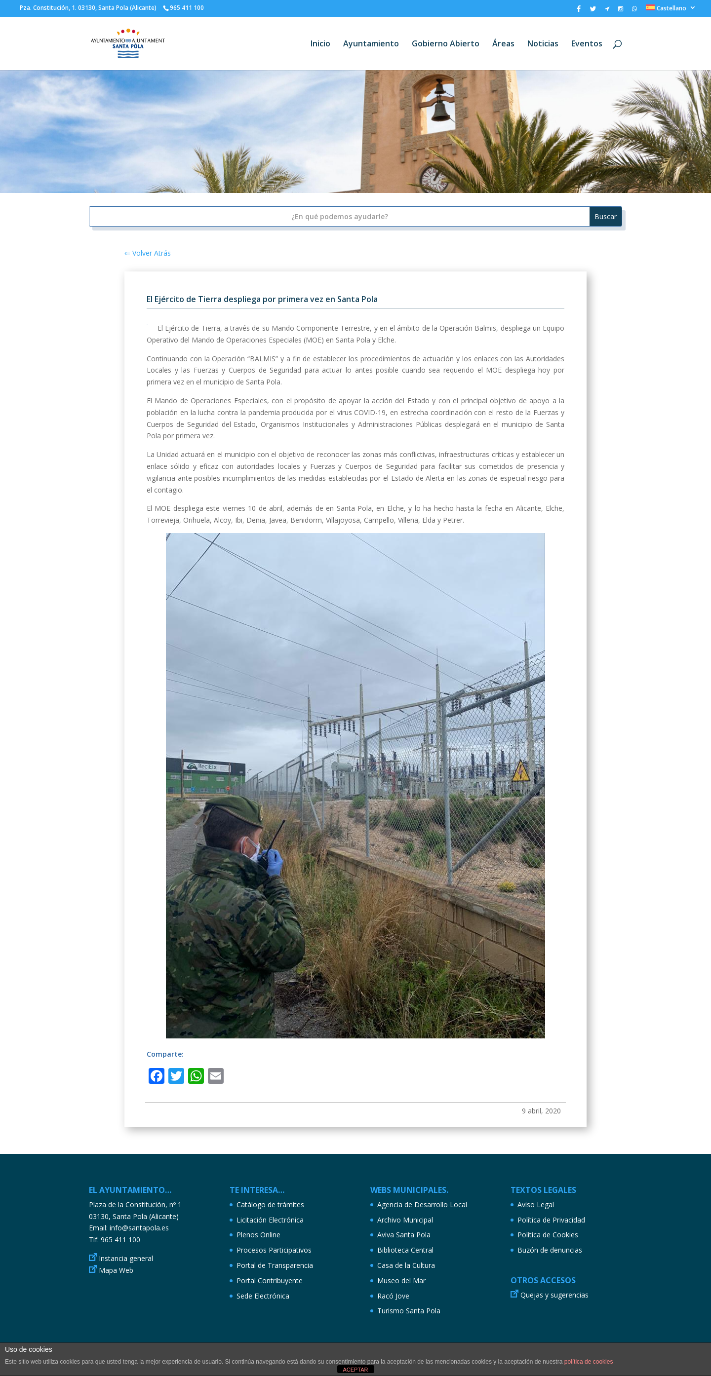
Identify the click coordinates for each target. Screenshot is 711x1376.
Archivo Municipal (405, 1219)
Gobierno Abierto (445, 44)
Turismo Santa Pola (408, 1310)
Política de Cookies (547, 1234)
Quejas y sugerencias (554, 1295)
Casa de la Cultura (406, 1265)
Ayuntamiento (371, 44)
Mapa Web (116, 1270)
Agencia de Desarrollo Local (422, 1204)
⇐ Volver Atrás (147, 253)
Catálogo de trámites (270, 1204)
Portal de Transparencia (275, 1265)
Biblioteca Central (405, 1250)
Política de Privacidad (551, 1219)
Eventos (586, 44)
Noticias (542, 44)
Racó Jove (393, 1295)
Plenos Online (258, 1234)
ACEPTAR (355, 1370)
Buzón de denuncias (549, 1250)
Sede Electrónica (263, 1295)
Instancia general (126, 1258)
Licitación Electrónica (270, 1219)
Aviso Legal (535, 1204)
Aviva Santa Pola (404, 1234)
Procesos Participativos (274, 1250)
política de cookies (588, 1361)
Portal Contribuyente (270, 1280)
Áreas (503, 44)
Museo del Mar (401, 1280)
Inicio (320, 44)
